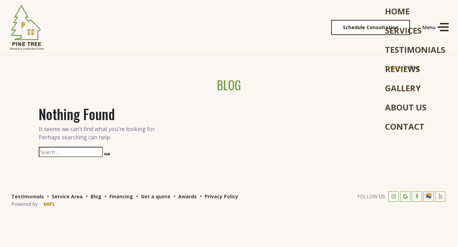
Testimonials (27, 196)
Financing (121, 196)
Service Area (67, 196)
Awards (187, 196)
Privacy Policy (221, 196)
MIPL (49, 204)
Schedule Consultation (370, 27)
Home (396, 67)
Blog (96, 196)
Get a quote (155, 196)
